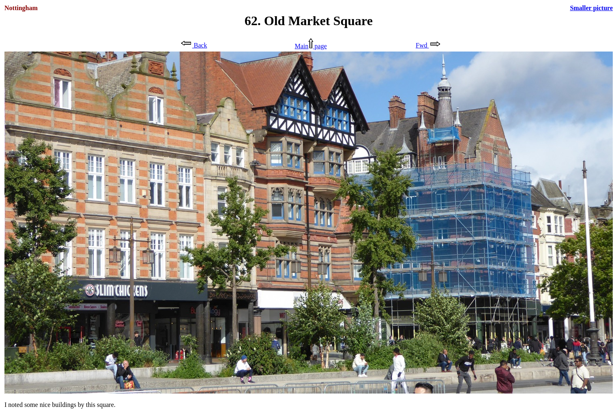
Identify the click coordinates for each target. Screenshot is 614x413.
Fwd (428, 45)
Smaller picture (591, 7)
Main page (311, 46)
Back (193, 45)
